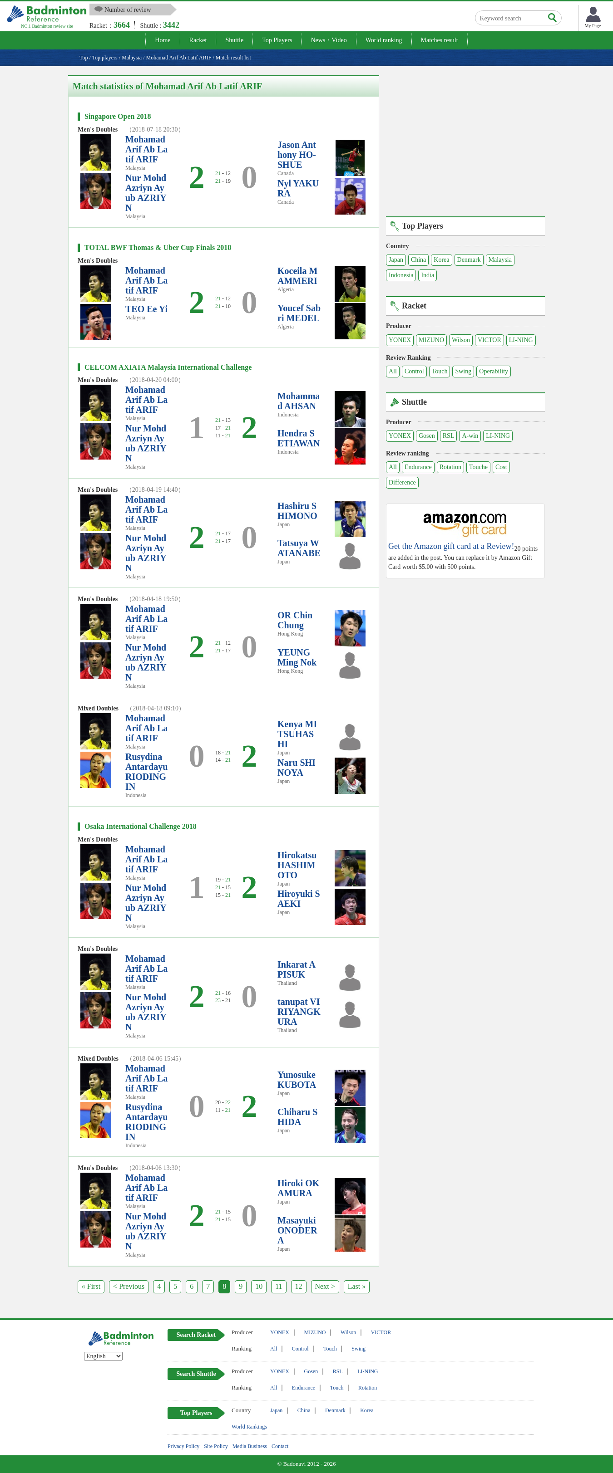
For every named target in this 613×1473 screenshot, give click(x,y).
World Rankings (249, 1427)
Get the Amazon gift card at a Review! (451, 546)
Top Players (277, 40)
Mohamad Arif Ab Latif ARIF (146, 149)
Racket (198, 40)
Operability (493, 371)
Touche (478, 467)
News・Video (328, 40)
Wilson (461, 340)
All (393, 371)
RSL (449, 435)
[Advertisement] (465, 138)
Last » (357, 1286)
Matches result (439, 40)
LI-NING (521, 340)
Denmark (469, 259)
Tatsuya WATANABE (299, 548)
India (427, 275)
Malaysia (500, 259)
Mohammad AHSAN (298, 401)
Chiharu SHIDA (297, 1117)
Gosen (427, 435)
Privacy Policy (183, 1446)
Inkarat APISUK (296, 969)
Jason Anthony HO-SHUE (296, 155)
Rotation (450, 467)
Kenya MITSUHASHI (297, 734)
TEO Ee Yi (146, 309)
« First (91, 1286)
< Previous (128, 1286)
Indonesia (401, 275)
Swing (463, 371)
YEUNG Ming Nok (296, 657)
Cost (501, 467)
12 (298, 1286)
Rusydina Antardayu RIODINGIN (146, 772)
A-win (470, 435)
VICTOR (489, 340)
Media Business (249, 1446)
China (418, 259)
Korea (441, 259)
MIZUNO (431, 340)
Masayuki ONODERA (297, 1230)
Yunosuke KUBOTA (296, 1080)
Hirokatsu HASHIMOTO (296, 865)
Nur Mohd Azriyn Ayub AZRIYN (146, 193)
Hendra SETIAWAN (298, 438)
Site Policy (215, 1446)
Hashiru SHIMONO (297, 511)
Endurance (418, 467)
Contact (280, 1446)
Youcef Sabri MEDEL (299, 313)
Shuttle (234, 40)
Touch (440, 371)
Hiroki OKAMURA (298, 1188)
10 (258, 1286)
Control (414, 371)
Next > (325, 1286)
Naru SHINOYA (296, 768)
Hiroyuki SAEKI (298, 899)
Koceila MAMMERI (297, 276)
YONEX (400, 340)
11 (278, 1286)
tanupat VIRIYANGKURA (299, 1012)
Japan (396, 259)
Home (162, 40)
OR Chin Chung (294, 620)
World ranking (384, 40)
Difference (402, 482)
